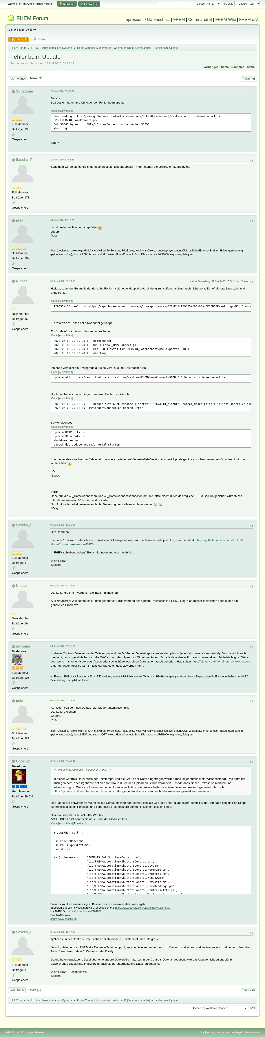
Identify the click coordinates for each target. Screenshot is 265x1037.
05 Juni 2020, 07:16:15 (62, 700)
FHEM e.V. (249, 19)
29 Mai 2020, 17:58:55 (62, 159)
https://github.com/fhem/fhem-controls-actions (221, 661)
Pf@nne (128, 47)
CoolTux (23, 761)
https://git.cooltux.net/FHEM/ (84, 911)
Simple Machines (35, 1032)
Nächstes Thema (243, 67)
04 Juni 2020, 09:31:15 (62, 646)
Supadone (24, 91)
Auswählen (65, 110)
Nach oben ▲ (252, 1032)
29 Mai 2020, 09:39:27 (62, 91)
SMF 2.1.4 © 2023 (15, 1032)
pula (19, 220)
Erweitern (79, 823)
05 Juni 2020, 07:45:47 (62, 761)
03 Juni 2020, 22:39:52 (62, 585)
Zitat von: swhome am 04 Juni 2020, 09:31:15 (84, 769)
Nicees (21, 281)
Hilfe (202, 1032)
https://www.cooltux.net (63, 919)
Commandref (200, 19)
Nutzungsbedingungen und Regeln (225, 1032)
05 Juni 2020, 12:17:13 (62, 932)
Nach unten (17, 78)
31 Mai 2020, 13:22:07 (62, 220)
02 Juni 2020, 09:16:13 (62, 281)
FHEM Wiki (225, 19)
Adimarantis (142, 47)
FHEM (179, 19)
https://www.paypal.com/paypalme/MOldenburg (142, 907)
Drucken (249, 79)
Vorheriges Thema (216, 67)
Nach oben (16, 990)
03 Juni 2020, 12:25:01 (62, 525)
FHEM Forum (32, 18)
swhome (118, 47)
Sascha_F (24, 160)
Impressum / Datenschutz (146, 19)
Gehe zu (198, 1008)
